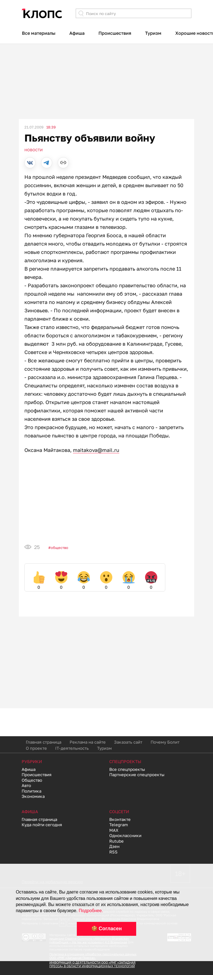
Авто (26, 785)
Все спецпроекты (127, 769)
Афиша (77, 33)
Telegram (118, 824)
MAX (113, 830)
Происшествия (114, 33)
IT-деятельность (72, 748)
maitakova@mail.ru (96, 450)
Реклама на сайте (88, 741)
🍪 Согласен (106, 928)
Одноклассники (125, 835)
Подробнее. (91, 910)
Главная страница (43, 741)
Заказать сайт (128, 741)
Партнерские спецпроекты (136, 774)
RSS (113, 851)
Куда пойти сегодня (42, 824)
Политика (31, 790)
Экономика (33, 796)
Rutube (116, 840)
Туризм (153, 33)
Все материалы (38, 33)
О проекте (36, 748)
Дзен (114, 846)
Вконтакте (120, 819)
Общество (59, 547)
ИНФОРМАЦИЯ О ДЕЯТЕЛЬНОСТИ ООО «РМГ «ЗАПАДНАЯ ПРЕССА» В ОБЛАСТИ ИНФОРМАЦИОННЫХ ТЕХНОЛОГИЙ (92, 964)
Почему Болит (165, 741)
